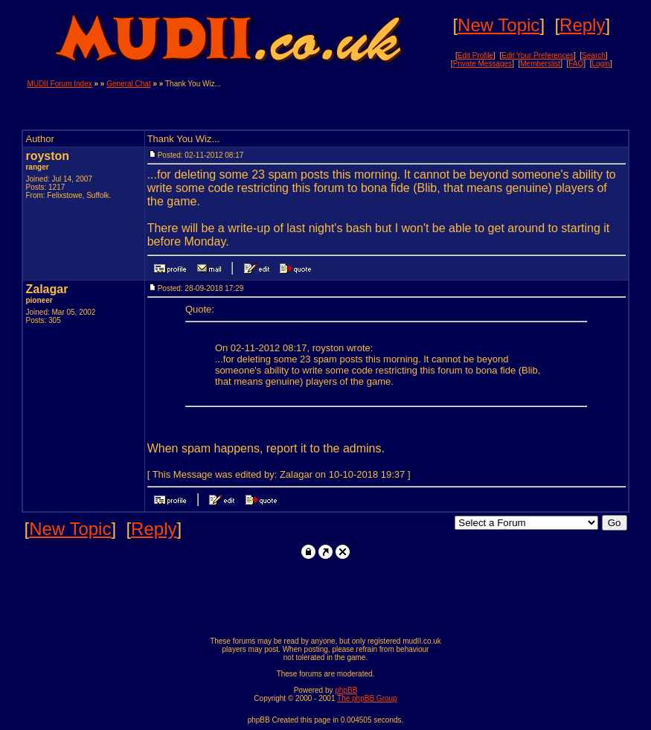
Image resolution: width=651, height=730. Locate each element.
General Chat (128, 84)
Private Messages (482, 64)
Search (594, 55)
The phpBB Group (367, 698)
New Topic (498, 25)
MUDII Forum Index (59, 84)
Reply (582, 25)
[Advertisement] (450, 102)
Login (600, 64)
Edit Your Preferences (537, 55)
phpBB (346, 690)
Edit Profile (475, 55)
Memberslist (540, 64)
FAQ (575, 64)
